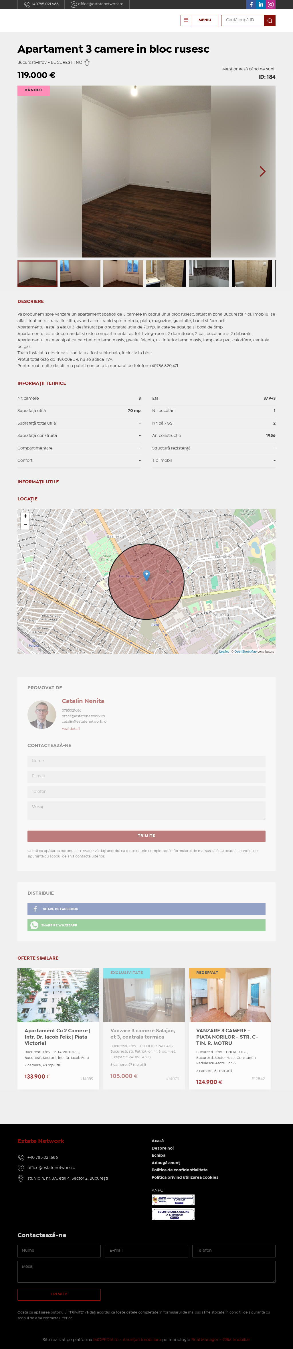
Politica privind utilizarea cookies (185, 1177)
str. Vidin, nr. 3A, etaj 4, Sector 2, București (67, 1178)
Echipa (158, 1155)
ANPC (157, 1190)
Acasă (158, 1141)
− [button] (25, 525)
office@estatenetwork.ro (97, 4)
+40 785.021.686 (42, 1157)
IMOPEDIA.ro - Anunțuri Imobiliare (127, 1340)
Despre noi (163, 1148)
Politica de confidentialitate (180, 1170)
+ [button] (25, 516)
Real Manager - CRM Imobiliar (220, 1340)
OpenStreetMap (245, 651)
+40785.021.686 (41, 4)
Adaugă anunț (166, 1163)
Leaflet (224, 651)
